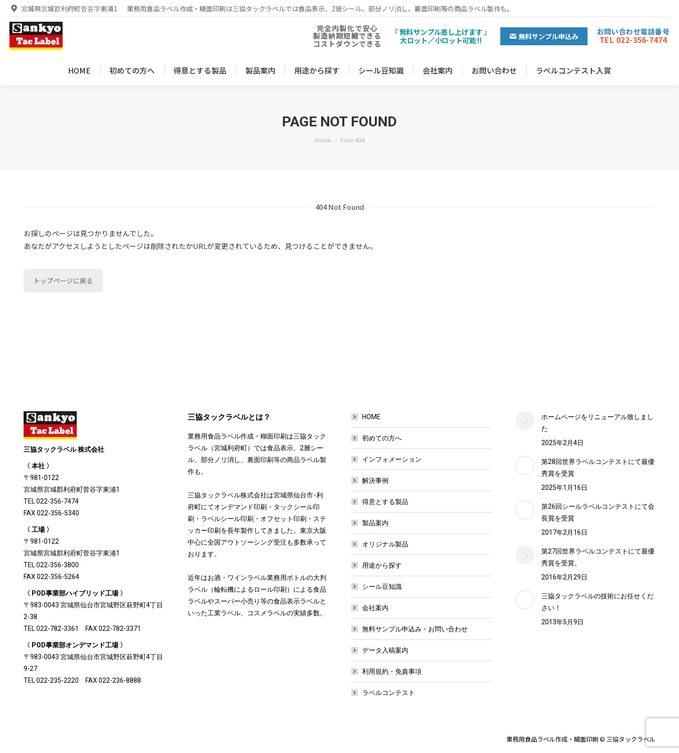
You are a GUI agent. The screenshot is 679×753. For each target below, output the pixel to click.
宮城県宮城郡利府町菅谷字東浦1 (63, 8)
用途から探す (382, 565)
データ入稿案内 (385, 650)
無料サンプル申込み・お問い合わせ (415, 629)
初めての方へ (382, 438)
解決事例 (375, 480)
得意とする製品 (385, 501)
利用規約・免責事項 (392, 671)
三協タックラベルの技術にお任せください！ (597, 602)
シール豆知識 (382, 586)
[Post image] (524, 420)
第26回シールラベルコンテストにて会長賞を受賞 (597, 512)
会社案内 (375, 608)
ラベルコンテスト (388, 692)
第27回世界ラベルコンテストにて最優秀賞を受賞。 (597, 557)
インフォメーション (392, 459)
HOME (371, 417)
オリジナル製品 (385, 544)
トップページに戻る (63, 280)
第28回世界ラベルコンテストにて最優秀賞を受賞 (597, 467)
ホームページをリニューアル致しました (597, 422)
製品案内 (375, 523)
